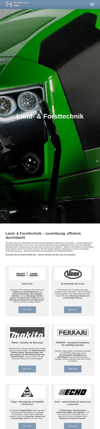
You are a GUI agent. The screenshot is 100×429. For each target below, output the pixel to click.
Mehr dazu (27, 310)
